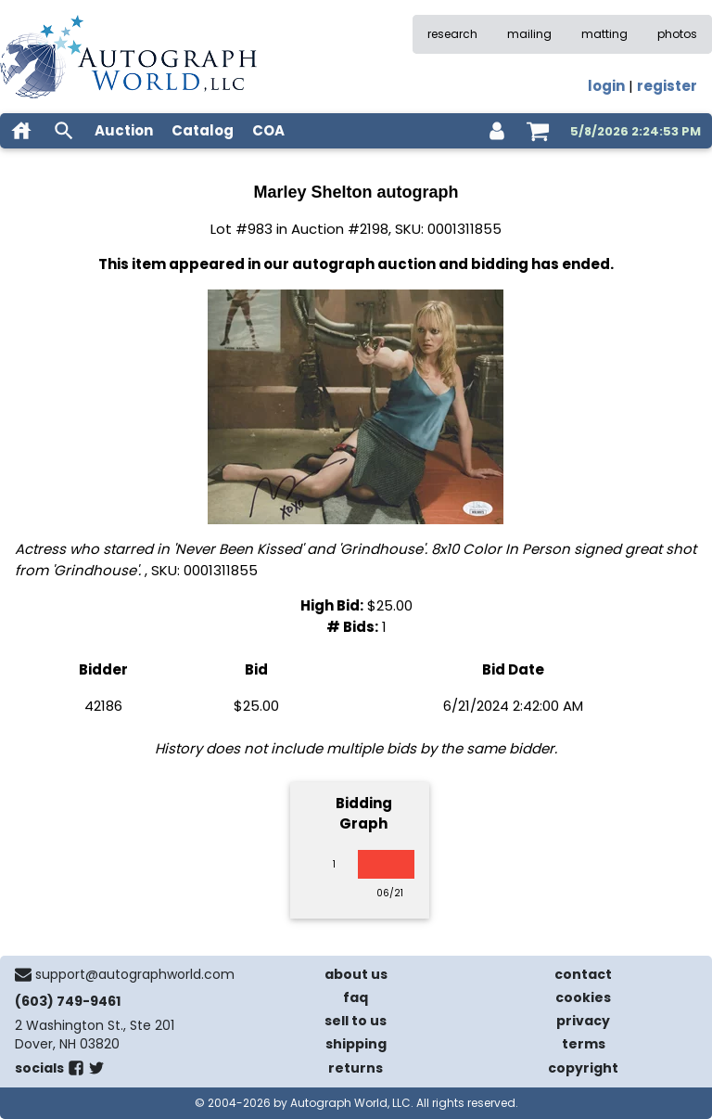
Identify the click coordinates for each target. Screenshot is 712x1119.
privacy (583, 1020)
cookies (583, 997)
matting (604, 34)
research (452, 34)
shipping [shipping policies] (356, 1044)
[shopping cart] (538, 131)
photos (677, 34)
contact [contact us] (583, 974)
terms (583, 1044)
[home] (21, 131)
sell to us (355, 1020)
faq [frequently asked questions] (355, 997)
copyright (583, 1068)
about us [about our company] (356, 974)
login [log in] (606, 86)
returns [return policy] (355, 1068)
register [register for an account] (667, 86)
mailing (529, 34)
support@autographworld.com (135, 974)
